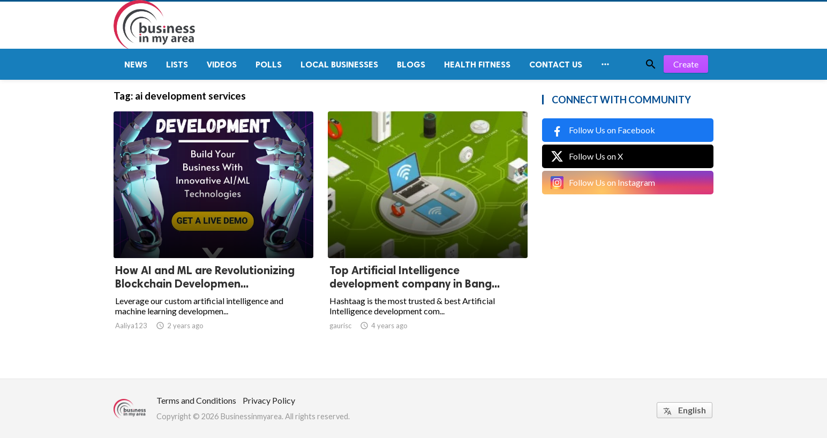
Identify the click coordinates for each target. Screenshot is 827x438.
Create (685, 64)
